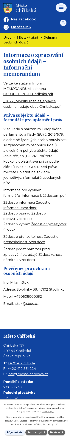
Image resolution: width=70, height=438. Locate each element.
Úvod (8, 37)
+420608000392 (28, 296)
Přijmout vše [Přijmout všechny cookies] (15, 432)
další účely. (48, 411)
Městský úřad (27, 37)
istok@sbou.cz (27, 304)
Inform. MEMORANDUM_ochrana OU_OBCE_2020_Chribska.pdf (28, 88)
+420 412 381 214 (21, 363)
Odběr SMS (21, 27)
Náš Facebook (23, 19)
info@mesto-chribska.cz (28, 374)
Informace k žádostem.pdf (43, 196)
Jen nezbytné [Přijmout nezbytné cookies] (36, 432)
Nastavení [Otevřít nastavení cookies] (56, 432)
